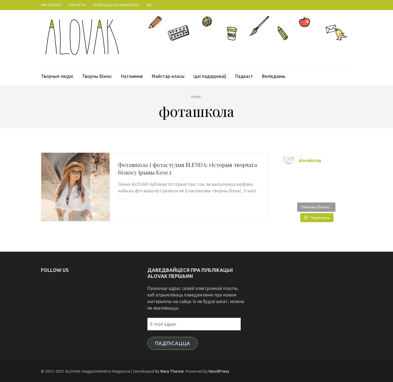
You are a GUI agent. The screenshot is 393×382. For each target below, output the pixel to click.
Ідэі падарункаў (209, 76)
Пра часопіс (51, 5)
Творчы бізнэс (97, 76)
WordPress (219, 371)
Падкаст (244, 76)
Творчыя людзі (57, 76)
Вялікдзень (273, 76)
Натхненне (132, 76)
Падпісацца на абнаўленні (116, 5)
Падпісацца (172, 343)
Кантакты (77, 5)
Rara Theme (172, 371)
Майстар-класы (168, 76)
